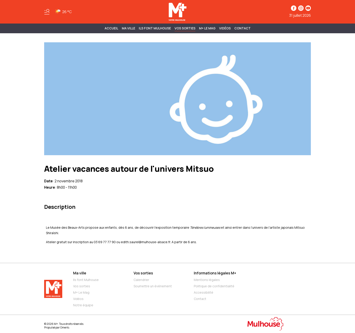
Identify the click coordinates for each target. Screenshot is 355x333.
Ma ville (79, 273)
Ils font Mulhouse (86, 280)
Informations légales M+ (215, 273)
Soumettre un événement (153, 286)
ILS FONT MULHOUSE (155, 28)
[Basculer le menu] (47, 11)
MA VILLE (128, 28)
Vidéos (225, 28)
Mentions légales (207, 280)
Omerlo (64, 327)
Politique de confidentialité (214, 286)
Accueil (111, 28)
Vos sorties (185, 28)
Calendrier (141, 280)
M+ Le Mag (207, 28)
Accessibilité (203, 292)
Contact (242, 28)
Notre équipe (83, 305)
